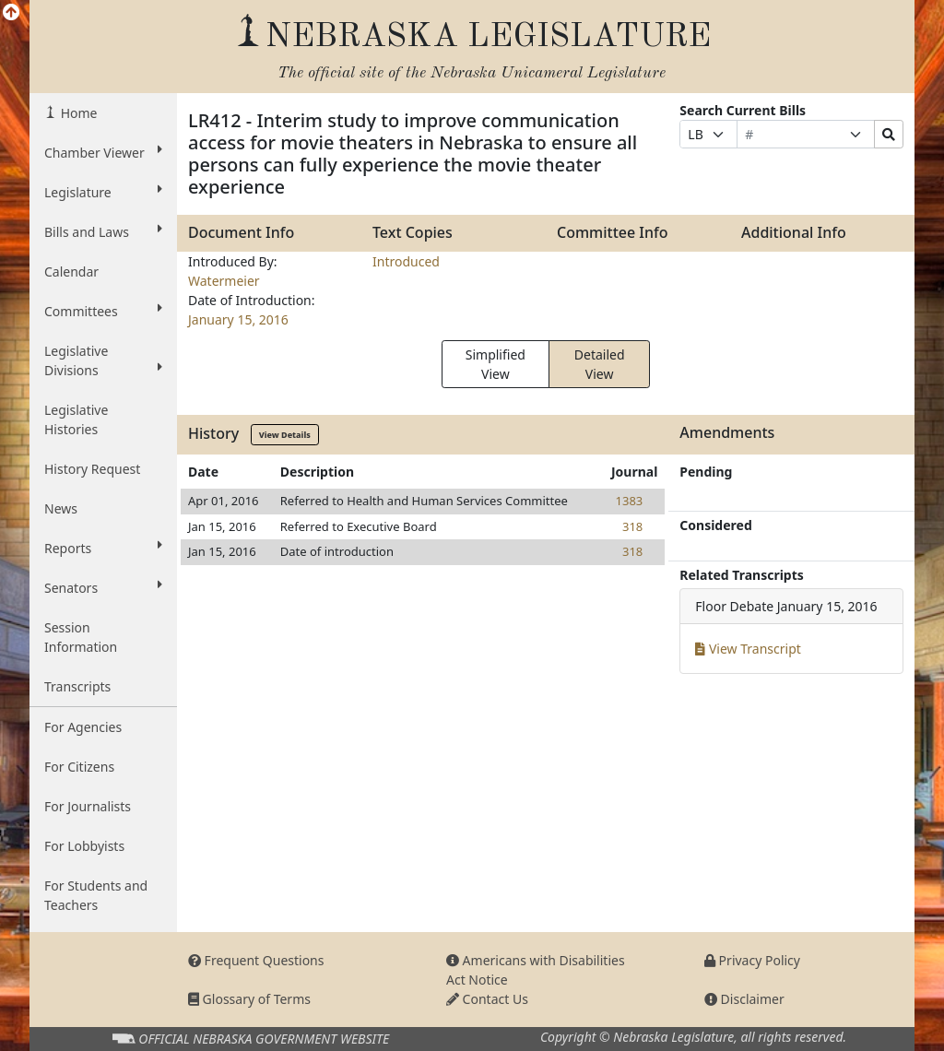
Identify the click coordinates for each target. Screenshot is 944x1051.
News (60, 508)
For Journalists (87, 806)
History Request (92, 469)
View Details (285, 435)
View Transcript (748, 648)
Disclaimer (744, 999)
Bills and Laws (103, 231)
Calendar (71, 271)
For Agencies (83, 727)
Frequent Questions (256, 960)
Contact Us (487, 999)
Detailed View (599, 364)
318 (632, 526)
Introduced (406, 261)
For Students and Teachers (96, 895)
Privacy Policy (752, 960)
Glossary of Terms (249, 999)
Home (77, 113)
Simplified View (495, 364)
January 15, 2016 (238, 319)
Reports (103, 547)
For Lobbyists (84, 846)
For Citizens (79, 766)
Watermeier (224, 280)
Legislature (103, 192)
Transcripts (77, 686)
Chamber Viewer (103, 152)
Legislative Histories (76, 419)
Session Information (80, 637)
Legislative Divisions (103, 360)
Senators (103, 587)
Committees (103, 310)
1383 (629, 500)
